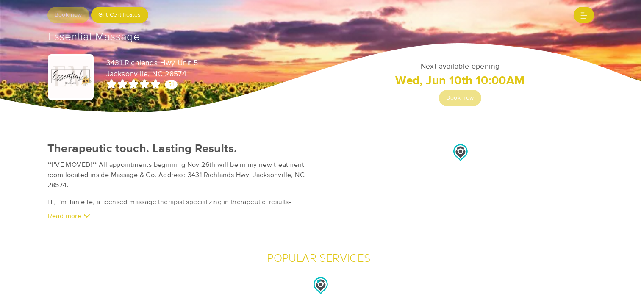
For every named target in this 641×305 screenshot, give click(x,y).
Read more (69, 215)
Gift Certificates (119, 15)
